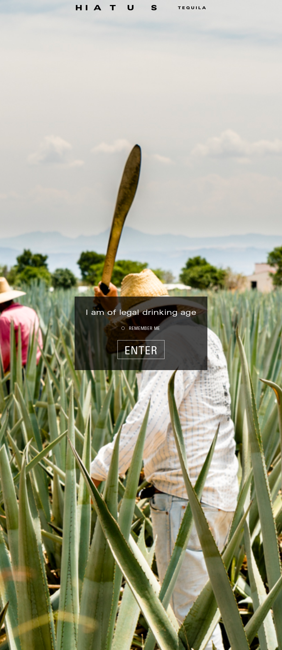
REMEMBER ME (144, 328)
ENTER (141, 350)
